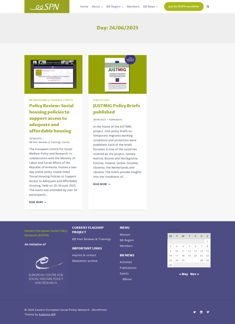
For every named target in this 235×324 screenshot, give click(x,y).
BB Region (127, 240)
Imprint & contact (84, 255)
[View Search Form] (208, 6)
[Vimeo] (208, 312)
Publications (101, 100)
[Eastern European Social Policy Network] (46, 6)
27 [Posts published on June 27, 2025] (195, 260)
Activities (126, 262)
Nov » (194, 274)
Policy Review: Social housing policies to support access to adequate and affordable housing (51, 118)
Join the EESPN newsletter (184, 6)
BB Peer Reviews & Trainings (45, 100)
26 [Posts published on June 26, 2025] (189, 260)
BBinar (127, 279)
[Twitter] (195, 312)
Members (133, 6)
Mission (125, 235)
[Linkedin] (201, 312)
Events (69, 100)
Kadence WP (47, 314)
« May (183, 274)
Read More (37, 202)
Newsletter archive (85, 261)
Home (84, 6)
